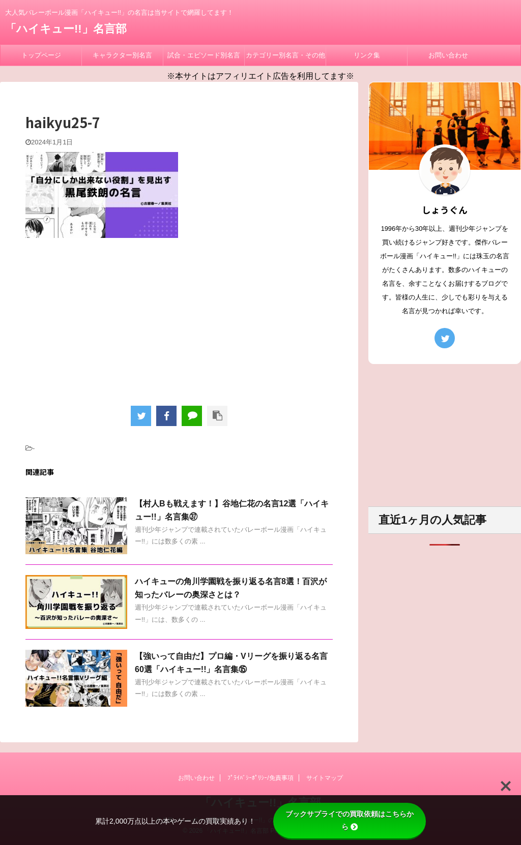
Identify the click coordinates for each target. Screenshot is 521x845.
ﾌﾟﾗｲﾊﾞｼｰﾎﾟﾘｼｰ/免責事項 (260, 777)
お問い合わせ (448, 55)
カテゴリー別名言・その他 (285, 55)
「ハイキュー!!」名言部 (66, 28)
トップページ (41, 55)
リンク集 (367, 55)
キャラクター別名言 (122, 55)
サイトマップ (324, 777)
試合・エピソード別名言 (203, 55)
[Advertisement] (179, 319)
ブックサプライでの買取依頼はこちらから (349, 820)
